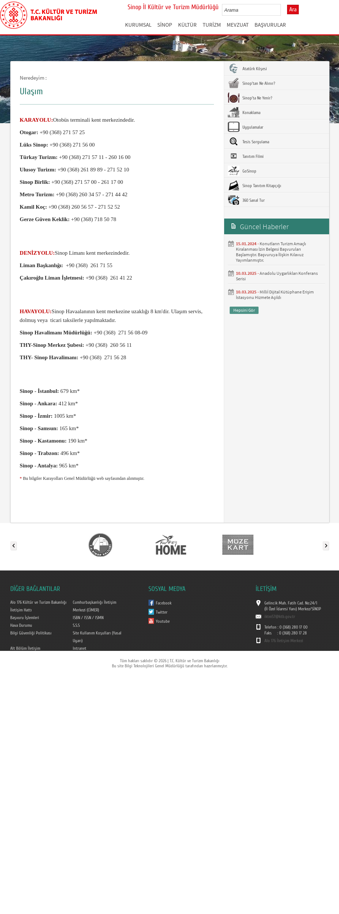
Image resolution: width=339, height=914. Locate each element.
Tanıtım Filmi (246, 156)
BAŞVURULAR (270, 24)
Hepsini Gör (244, 310)
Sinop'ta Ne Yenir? (250, 97)
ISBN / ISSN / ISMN (88, 617)
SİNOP (164, 24)
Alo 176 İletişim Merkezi (283, 640)
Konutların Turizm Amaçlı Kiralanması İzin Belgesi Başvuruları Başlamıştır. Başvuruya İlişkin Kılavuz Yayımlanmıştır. (271, 252)
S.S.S (76, 625)
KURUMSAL (138, 24)
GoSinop (242, 171)
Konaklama (244, 112)
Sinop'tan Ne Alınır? (251, 83)
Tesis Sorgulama (248, 141)
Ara (293, 9)
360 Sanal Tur (246, 200)
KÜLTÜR (187, 24)
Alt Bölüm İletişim (25, 648)
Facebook (164, 603)
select (282, 10)
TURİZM (212, 24)
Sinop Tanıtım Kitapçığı (254, 185)
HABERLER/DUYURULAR (153, 42)
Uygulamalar (245, 127)
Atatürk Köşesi (247, 68)
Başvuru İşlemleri (24, 617)
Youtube (163, 621)
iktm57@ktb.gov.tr (279, 616)
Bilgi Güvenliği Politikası (31, 633)
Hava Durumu (21, 625)
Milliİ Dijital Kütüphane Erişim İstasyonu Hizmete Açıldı (275, 294)
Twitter (161, 612)
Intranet (79, 648)
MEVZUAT (238, 24)
